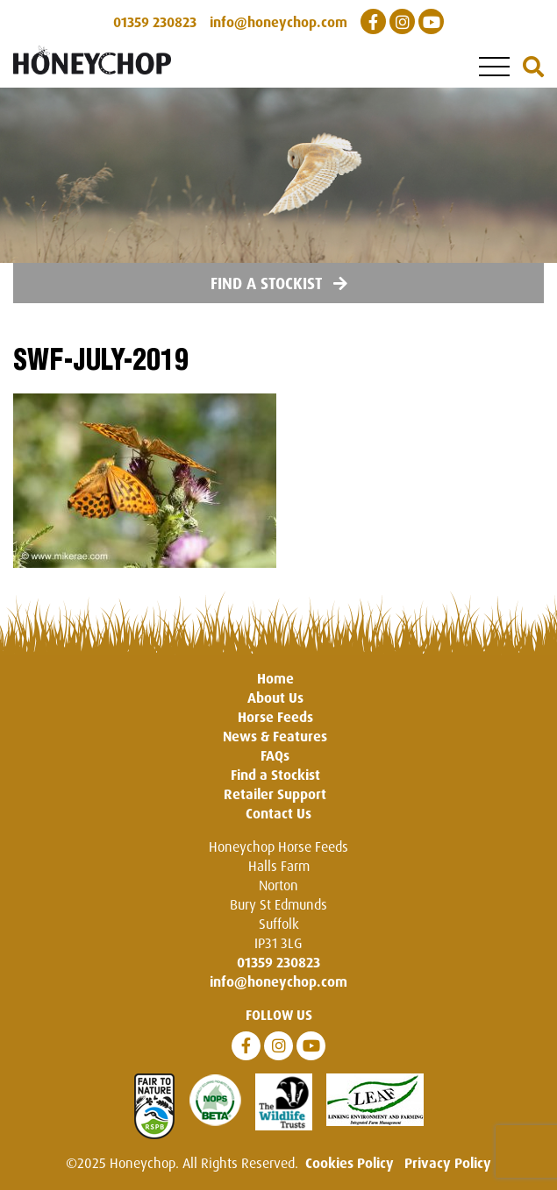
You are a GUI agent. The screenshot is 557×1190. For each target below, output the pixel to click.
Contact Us (278, 813)
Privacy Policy (447, 1163)
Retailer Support (275, 794)
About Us (275, 697)
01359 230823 (278, 962)
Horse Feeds (275, 717)
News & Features (275, 736)
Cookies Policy (349, 1163)
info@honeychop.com (278, 981)
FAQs (275, 755)
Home (275, 678)
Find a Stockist (279, 283)
